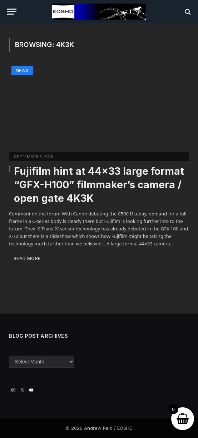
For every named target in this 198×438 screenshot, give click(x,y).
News (22, 70)
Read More (27, 258)
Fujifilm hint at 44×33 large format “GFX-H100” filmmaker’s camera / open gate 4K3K (99, 184)
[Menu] (11, 12)
